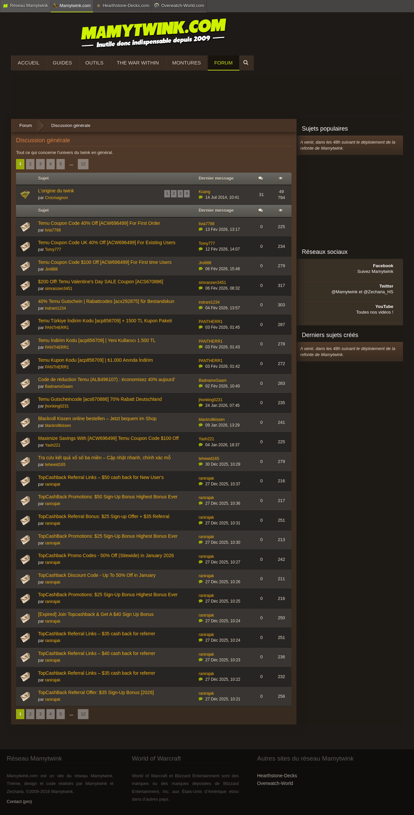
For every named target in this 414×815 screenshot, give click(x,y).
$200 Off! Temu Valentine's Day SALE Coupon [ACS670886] (100, 281)
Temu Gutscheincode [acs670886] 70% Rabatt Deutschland (100, 399)
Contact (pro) (19, 801)
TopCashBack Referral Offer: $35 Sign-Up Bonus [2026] (96, 692)
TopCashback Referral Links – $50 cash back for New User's (101, 477)
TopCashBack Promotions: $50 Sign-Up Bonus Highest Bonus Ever (108, 496)
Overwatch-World (275, 783)
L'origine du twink (56, 190)
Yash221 (52, 445)
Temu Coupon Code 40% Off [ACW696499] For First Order (99, 223)
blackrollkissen (58, 425)
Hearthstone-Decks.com (122, 5)
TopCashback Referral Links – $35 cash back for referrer (96, 633)
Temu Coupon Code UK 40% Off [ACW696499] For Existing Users (106, 242)
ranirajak (52, 484)
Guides (62, 62)
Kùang (204, 191)
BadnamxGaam (59, 386)
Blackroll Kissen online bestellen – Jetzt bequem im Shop (97, 418)
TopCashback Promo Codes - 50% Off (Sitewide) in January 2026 (106, 555)
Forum (223, 62)
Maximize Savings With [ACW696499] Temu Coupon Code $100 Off (108, 438)
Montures (186, 62)
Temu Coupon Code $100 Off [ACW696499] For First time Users (105, 262)
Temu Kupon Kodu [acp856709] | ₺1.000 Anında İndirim (95, 360)
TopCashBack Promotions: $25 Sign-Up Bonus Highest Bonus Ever (108, 536)
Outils (94, 62)
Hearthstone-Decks (277, 775)
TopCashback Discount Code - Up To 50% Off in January (97, 575)
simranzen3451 (58, 288)
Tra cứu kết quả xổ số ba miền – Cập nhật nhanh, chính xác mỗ (104, 457)
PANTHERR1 (57, 327)
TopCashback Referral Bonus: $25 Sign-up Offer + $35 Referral (103, 516)
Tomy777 (53, 249)
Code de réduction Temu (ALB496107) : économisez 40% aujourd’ (106, 379)
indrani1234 (55, 308)
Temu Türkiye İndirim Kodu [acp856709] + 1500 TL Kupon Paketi (105, 320)
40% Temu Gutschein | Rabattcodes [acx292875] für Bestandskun (106, 301)
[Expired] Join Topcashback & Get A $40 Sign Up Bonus (96, 614)
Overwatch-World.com (179, 5)
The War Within (138, 62)
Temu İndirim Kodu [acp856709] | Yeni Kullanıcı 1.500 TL (97, 340)
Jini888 (51, 269)
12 (83, 163)
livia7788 (53, 230)
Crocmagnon (56, 197)
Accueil (28, 62)
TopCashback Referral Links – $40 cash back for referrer (96, 653)
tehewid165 (55, 464)
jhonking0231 (57, 406)
